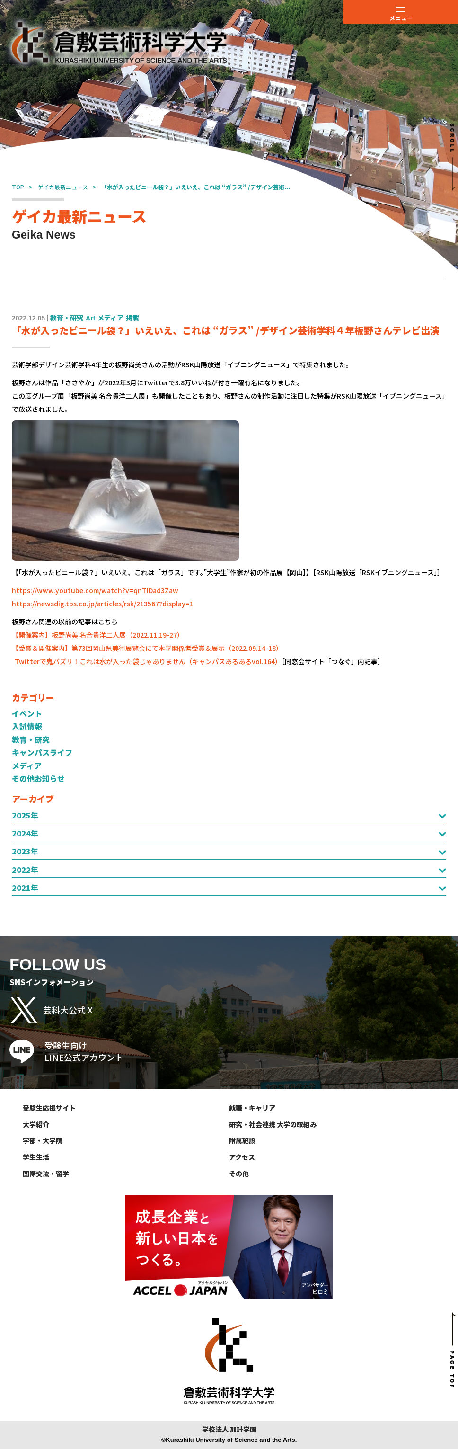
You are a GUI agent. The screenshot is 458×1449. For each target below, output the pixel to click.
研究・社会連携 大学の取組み (273, 1124)
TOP (18, 187)
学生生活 (36, 1157)
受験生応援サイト (49, 1107)
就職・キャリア (252, 1107)
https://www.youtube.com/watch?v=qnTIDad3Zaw (95, 590)
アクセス (242, 1157)
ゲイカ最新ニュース (62, 187)
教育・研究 (31, 739)
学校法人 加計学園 (229, 1429)
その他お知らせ (38, 778)
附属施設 (242, 1140)
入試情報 (27, 726)
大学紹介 (36, 1124)
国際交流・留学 (46, 1173)
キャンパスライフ (42, 752)
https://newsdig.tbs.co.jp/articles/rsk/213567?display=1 (103, 603)
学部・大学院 (42, 1140)
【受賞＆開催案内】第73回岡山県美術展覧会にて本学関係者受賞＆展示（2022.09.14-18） (147, 648)
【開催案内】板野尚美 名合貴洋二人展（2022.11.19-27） (98, 635)
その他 (239, 1173)
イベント (27, 713)
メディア (27, 765)
